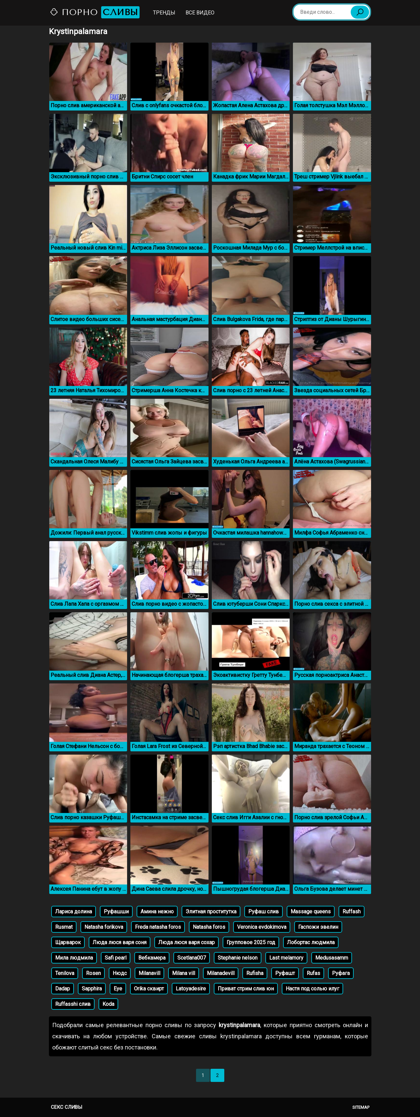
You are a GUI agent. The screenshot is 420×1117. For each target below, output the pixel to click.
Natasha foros (209, 927)
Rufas (313, 973)
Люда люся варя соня (119, 942)
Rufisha (254, 973)
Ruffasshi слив (73, 1004)
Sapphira (92, 988)
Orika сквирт (149, 988)
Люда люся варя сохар (186, 942)
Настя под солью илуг (312, 988)
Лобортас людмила (311, 942)
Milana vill (183, 973)
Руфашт (285, 973)
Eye (118, 988)
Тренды (164, 13)
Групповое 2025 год (251, 942)
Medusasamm (331, 958)
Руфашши (116, 911)
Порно (95, 12)
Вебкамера (152, 958)
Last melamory (286, 958)
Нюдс (120, 973)
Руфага (341, 973)
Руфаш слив (263, 911)
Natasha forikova (103, 927)
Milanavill (149, 973)
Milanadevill (220, 973)
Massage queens (311, 911)
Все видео (200, 13)
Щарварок (68, 942)
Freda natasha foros (158, 927)
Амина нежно (157, 911)
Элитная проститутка (211, 911)
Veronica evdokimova (261, 927)
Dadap (62, 988)
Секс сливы (66, 1107)
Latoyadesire (191, 988)
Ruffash (352, 911)
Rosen (93, 973)
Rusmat (64, 927)
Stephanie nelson (237, 958)
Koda (108, 1004)
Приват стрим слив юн (246, 988)
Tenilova (64, 973)
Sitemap (360, 1107)
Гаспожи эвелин (318, 927)
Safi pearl (115, 958)
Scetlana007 (191, 958)
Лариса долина (73, 911)
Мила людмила (74, 958)
